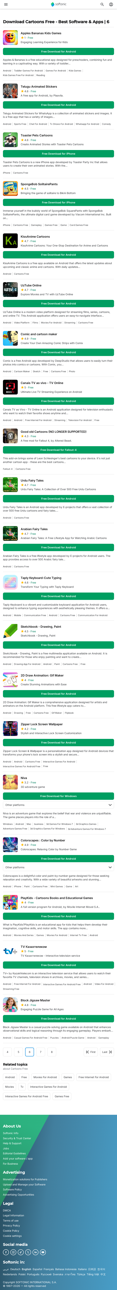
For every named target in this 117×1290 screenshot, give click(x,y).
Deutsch (15, 1269)
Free (45, 371)
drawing (18, 712)
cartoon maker (22, 371)
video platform (22, 322)
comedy (106, 124)
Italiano (82, 1269)
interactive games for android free (21, 766)
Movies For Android (51, 322)
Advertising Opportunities (18, 1194)
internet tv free (78, 935)
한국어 (101, 1269)
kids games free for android (18, 75)
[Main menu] (5, 4)
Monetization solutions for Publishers (25, 1179)
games (40, 935)
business (38, 824)
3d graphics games (86, 824)
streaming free (11, 989)
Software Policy (12, 1189)
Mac (29, 824)
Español (37, 1269)
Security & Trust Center (17, 1138)
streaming (69, 322)
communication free (35, 615)
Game (63, 225)
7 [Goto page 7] (40, 1051)
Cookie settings (12, 1235)
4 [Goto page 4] (7, 1051)
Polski (22, 1274)
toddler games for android (28, 70)
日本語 (92, 1269)
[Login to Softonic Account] (111, 4)
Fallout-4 (8, 469)
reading (40, 75)
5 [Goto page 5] (18, 1051)
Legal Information (13, 1215)
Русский (46, 1274)
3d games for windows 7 (59, 824)
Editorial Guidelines (14, 1153)
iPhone (6, 172)
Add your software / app (18, 1158)
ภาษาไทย (70, 1274)
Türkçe (81, 1274)
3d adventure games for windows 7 (87, 829)
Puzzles (54, 1037)
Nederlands (10, 1274)
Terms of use (10, 1220)
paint (57, 664)
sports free (20, 124)
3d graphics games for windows (47, 828)
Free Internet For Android (38, 420)
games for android (56, 70)
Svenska (58, 1274)
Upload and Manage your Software (24, 1184)
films (35, 322)
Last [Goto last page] (107, 1051)
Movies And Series (23, 935)
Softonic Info (10, 1133)
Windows (8, 824)
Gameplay (36, 225)
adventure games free (15, 828)
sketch (36, 371)
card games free (79, 225)
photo (72, 371)
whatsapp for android (87, 124)
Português (33, 1274)
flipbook (69, 712)
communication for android (92, 615)
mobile (17, 615)
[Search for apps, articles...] (102, 4)
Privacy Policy (11, 1225)
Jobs (6, 1148)
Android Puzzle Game (73, 1037)
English (26, 1269)
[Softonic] (58, 4)
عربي (6, 1269)
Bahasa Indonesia (66, 1269)
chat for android (38, 124)
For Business (10, 1163)
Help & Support (12, 1143)
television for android (79, 420)
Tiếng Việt (93, 1274)
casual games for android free (30, 1037)
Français (49, 1269)
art (76, 886)
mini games (56, 886)
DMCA (7, 1210)
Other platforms (58, 804)
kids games (75, 70)
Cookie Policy (11, 1230)
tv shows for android (61, 124)
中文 (103, 1274)
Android (7, 70)
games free (51, 225)
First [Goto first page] (91, 1051)
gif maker (57, 712)
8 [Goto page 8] (52, 1051)
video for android (104, 984)
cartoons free (20, 172)
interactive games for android (59, 761)
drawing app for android (27, 664)
